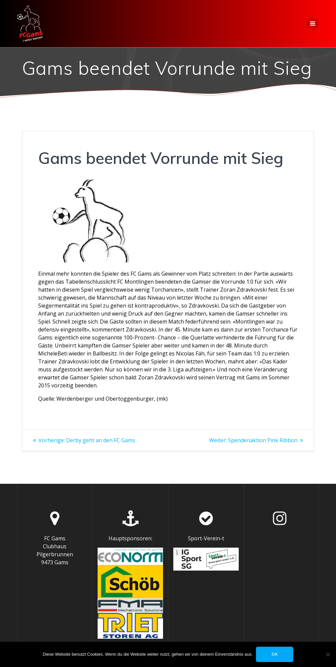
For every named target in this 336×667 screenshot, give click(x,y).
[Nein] (327, 654)
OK (275, 654)
